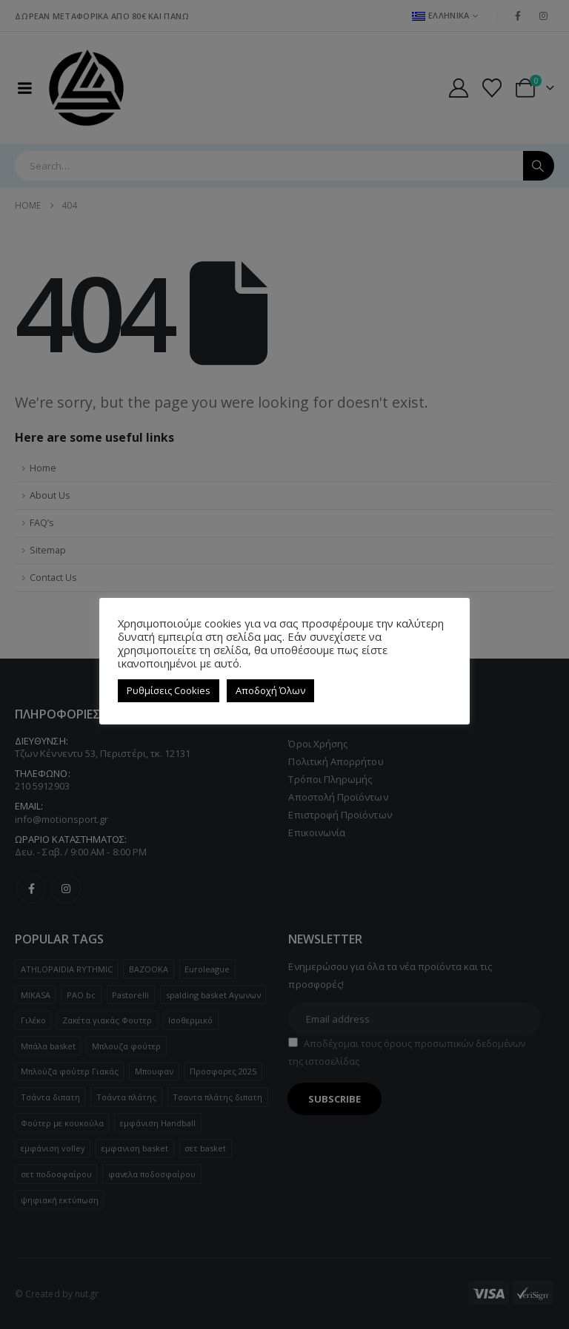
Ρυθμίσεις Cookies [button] (168, 690)
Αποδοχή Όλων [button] (270, 690)
